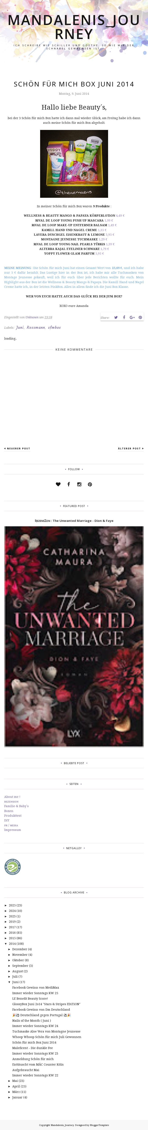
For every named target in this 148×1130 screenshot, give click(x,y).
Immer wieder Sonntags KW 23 (35, 1053)
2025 (12, 905)
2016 (12, 933)
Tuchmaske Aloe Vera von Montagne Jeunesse (46, 1031)
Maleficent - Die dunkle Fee (32, 1048)
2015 (12, 938)
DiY (6, 820)
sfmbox (54, 327)
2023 (12, 916)
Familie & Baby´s (16, 806)
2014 (12, 944)
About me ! (12, 797)
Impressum (12, 830)
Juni (20, 327)
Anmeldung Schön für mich (33, 1059)
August (17, 971)
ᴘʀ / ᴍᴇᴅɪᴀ (11, 825)
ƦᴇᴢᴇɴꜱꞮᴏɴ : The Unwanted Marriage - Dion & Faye (74, 520)
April (16, 1086)
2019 (12, 922)
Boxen (8, 811)
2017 (12, 927)
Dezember (19, 949)
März (16, 1092)
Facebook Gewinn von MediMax (35, 987)
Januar (17, 1097)
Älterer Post (129, 448)
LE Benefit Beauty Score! (30, 998)
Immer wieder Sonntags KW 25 (35, 993)
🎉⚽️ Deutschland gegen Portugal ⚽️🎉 (41, 1015)
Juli (15, 976)
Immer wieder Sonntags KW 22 (35, 1075)
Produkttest (12, 816)
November (20, 955)
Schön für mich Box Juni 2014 (34, 1042)
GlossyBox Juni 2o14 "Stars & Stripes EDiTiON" (46, 1004)
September (20, 966)
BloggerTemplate (99, 1125)
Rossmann (36, 327)
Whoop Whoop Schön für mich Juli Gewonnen (46, 1037)
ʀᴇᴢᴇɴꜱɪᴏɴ (11, 801)
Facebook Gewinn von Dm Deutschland (41, 1009)
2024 (12, 911)
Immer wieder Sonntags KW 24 (35, 1026)
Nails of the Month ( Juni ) (31, 1021)
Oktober (18, 960)
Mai (15, 1081)
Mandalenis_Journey (74, 26)
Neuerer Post (18, 448)
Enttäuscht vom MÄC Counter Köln (38, 1064)
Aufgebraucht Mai (25, 1070)
